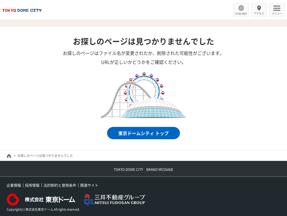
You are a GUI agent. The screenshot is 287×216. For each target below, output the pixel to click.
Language (241, 13)
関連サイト (89, 185)
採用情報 (32, 185)
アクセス (259, 13)
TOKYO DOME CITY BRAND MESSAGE (143, 169)
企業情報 (13, 185)
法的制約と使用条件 (59, 185)
